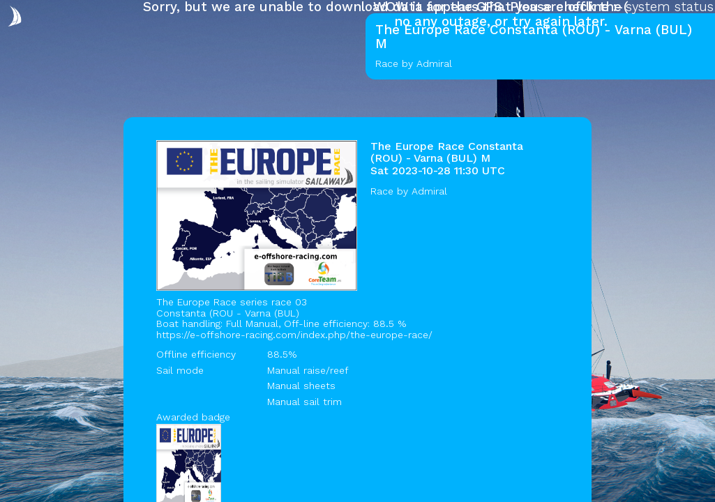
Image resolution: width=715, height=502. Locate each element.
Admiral (429, 191)
